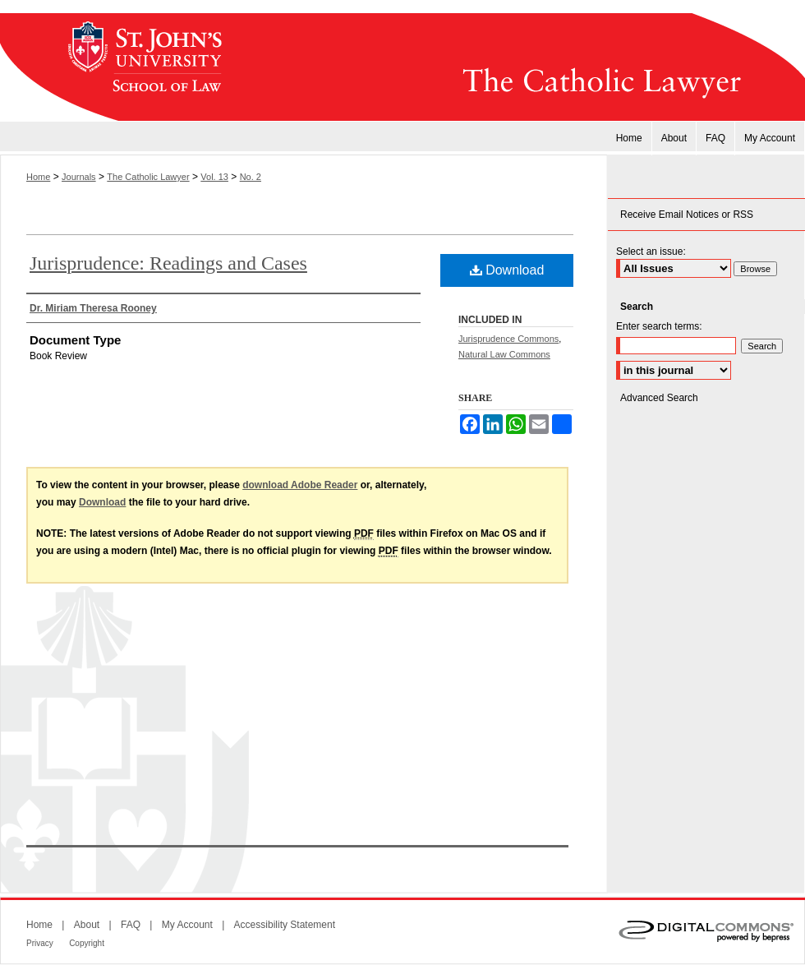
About (86, 924)
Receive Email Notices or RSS (686, 214)
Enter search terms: (659, 326)
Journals (79, 177)
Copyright (86, 943)
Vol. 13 (214, 177)
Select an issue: (651, 251)
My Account (187, 924)
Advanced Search (659, 398)
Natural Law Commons (504, 354)
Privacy (39, 943)
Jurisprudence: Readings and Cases (168, 263)
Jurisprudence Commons (508, 339)
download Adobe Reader (299, 485)
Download (507, 270)
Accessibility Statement (284, 924)
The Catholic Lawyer (521, 67)
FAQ (130, 924)
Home (38, 177)
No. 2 (250, 177)
